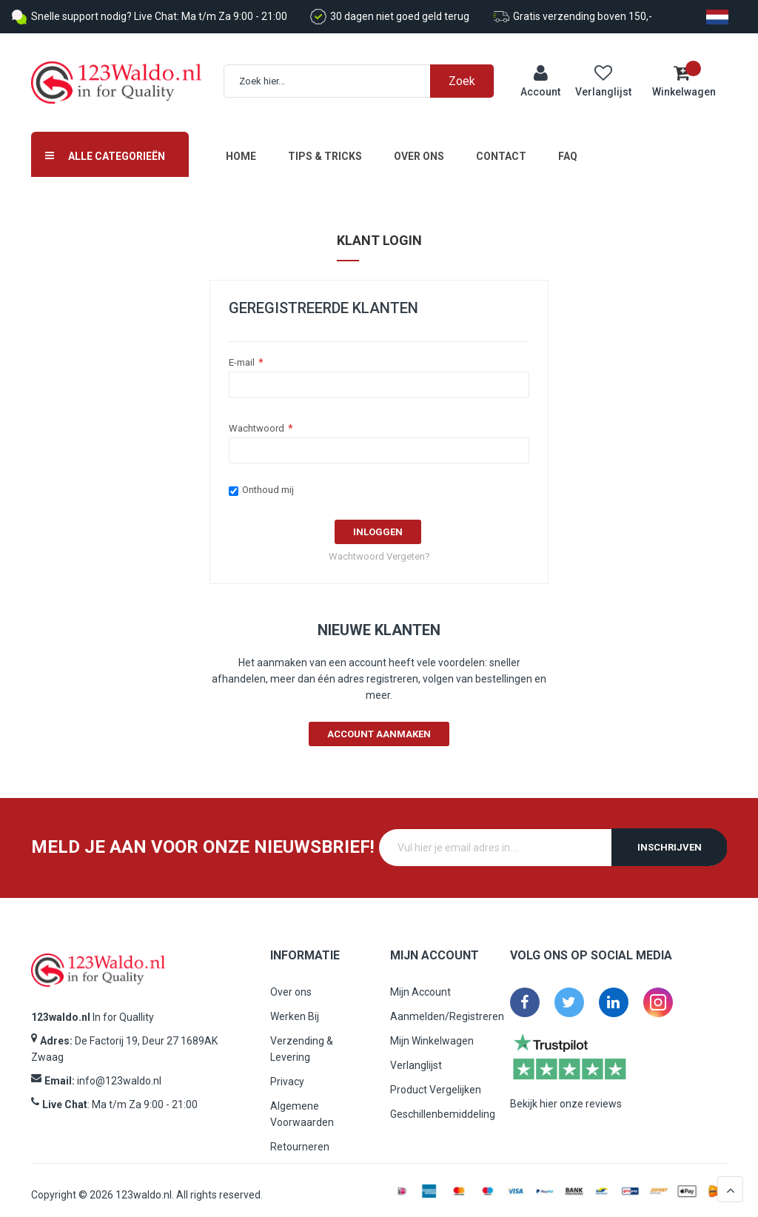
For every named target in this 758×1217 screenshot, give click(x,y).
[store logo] (116, 78)
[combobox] (366, 77)
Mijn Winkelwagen (432, 1031)
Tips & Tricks (325, 146)
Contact (501, 146)
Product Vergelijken (435, 1080)
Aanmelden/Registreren (447, 1007)
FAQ (567, 146)
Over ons (419, 146)
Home (241, 146)
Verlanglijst (416, 1056)
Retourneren (299, 1137)
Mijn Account (420, 982)
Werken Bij (294, 1007)
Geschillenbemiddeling (442, 1104)
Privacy (287, 1072)
